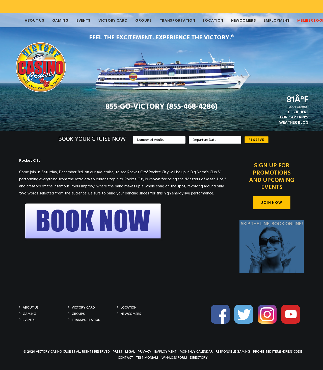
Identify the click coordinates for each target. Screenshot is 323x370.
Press (117, 351)
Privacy (144, 351)
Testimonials (147, 357)
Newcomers (236, 20)
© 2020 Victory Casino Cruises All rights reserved (66, 351)
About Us (27, 20)
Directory (199, 357)
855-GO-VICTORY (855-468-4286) (161, 107)
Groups (136, 20)
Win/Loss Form (174, 357)
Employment (269, 20)
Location (206, 20)
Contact (125, 357)
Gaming (53, 20)
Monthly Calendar (196, 351)
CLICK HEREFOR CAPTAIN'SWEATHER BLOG (293, 117)
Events (76, 20)
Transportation (170, 20)
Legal (130, 351)
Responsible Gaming (233, 351)
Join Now (271, 202)
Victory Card (105, 20)
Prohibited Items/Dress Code (277, 351)
